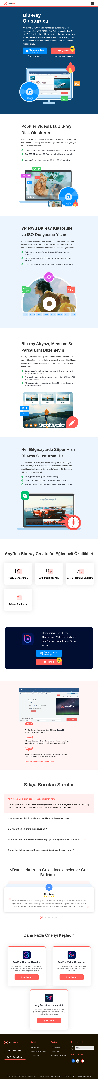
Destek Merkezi (56, 1047)
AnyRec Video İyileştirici (49, 1005)
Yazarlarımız (35, 1055)
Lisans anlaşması (84, 1076)
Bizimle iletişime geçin (38, 1051)
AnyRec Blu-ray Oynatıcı (26, 962)
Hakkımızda (35, 1047)
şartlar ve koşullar (56, 1076)
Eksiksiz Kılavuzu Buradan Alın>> (39, 761)
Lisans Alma (55, 1051)
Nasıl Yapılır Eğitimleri (59, 1055)
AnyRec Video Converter (71, 962)
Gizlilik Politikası (70, 1076)
